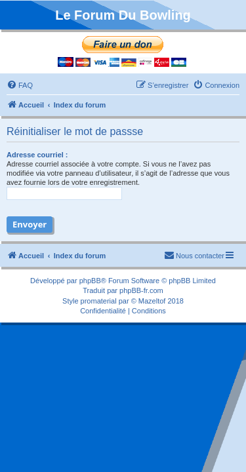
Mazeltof (152, 301)
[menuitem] (20, 85)
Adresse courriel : (37, 155)
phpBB (90, 281)
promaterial (99, 301)
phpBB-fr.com (141, 290)
